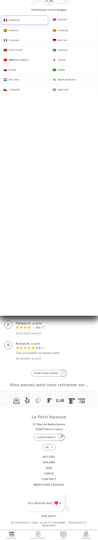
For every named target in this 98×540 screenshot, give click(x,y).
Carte (49, 473)
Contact (49, 479)
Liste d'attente (38, 535)
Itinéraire (86, 535)
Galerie (49, 462)
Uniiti (52, 516)
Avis (49, 467)
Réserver (11, 535)
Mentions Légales (49, 484)
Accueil (49, 456)
